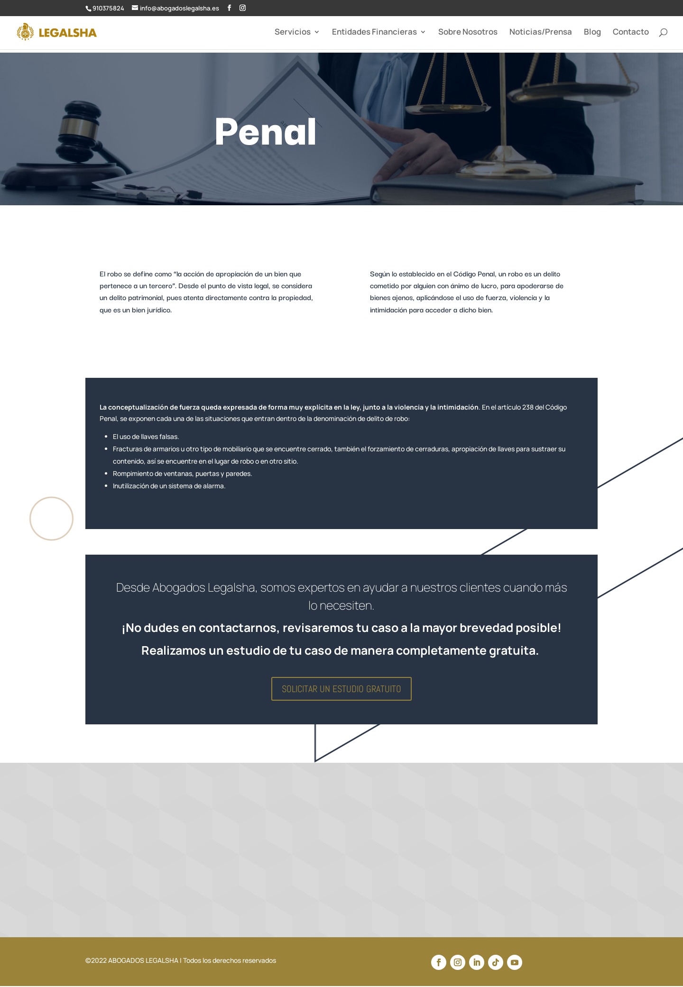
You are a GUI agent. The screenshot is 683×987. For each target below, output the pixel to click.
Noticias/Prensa (540, 32)
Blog (592, 32)
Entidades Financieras (374, 32)
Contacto (631, 32)
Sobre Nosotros (468, 32)
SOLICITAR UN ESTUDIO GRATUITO (341, 689)
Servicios (293, 32)
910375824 (108, 8)
